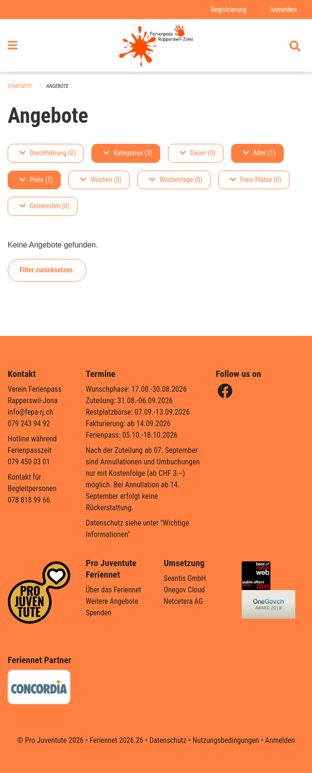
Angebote (58, 86)
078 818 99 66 (29, 500)
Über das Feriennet (114, 589)
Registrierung (228, 9)
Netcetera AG (184, 601)
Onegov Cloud (185, 589)
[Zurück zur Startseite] (156, 47)
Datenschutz (168, 740)
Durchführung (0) (48, 153)
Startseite (20, 86)
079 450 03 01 (29, 461)
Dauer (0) (197, 153)
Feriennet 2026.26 (115, 740)
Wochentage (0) (175, 180)
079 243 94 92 (29, 423)
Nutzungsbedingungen (226, 740)
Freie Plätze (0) (255, 180)
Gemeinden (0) (44, 207)
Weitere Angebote (112, 601)
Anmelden (283, 9)
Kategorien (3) (127, 153)
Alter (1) (259, 153)
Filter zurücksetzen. (47, 270)
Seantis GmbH (185, 578)
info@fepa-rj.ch (31, 412)
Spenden (99, 612)
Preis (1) (36, 180)
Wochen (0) (101, 180)
